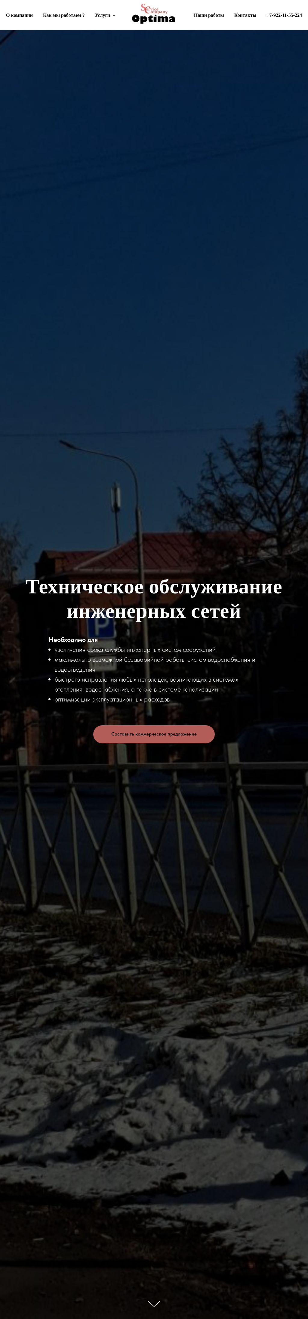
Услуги (103, 15)
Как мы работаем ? (64, 15)
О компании (19, 15)
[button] (154, 734)
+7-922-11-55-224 (284, 15)
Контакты (245, 15)
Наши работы (209, 15)
